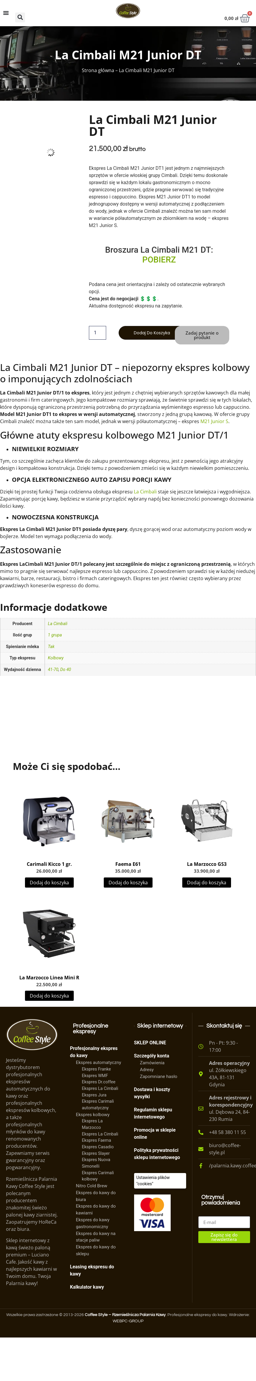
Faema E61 (128, 864)
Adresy (147, 1069)
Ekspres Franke (96, 1069)
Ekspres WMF (95, 1075)
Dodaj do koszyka (152, 333)
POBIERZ (159, 260)
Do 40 (65, 669)
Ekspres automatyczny (98, 1062)
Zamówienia (152, 1062)
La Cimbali (145, 491)
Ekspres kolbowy (92, 1114)
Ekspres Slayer (96, 1153)
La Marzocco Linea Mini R (49, 977)
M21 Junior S (214, 421)
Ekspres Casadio (98, 1146)
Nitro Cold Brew (91, 1186)
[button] (20, 17)
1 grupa (55, 635)
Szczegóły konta (151, 1056)
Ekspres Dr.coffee (98, 1082)
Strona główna (98, 70)
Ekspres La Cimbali (100, 1088)
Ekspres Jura (94, 1095)
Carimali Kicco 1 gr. (49, 864)
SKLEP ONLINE (150, 1043)
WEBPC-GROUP (128, 1321)
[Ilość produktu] (97, 333)
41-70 (53, 669)
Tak (51, 646)
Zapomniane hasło (159, 1076)
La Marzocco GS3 (207, 864)
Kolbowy (56, 658)
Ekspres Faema (96, 1140)
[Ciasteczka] (160, 1181)
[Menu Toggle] (6, 13)
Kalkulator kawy (87, 1287)
